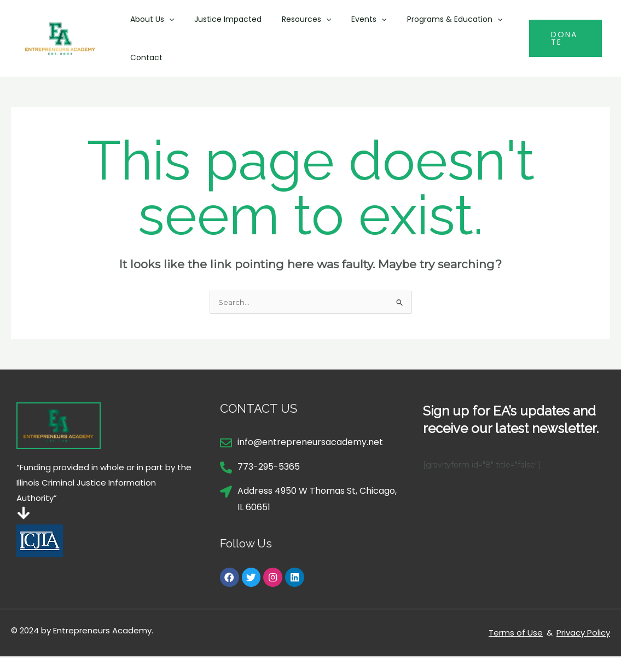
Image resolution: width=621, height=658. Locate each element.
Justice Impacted (220, 19)
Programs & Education (432, 19)
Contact (143, 57)
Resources (293, 19)
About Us (149, 19)
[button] (166, 19)
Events (351, 19)
